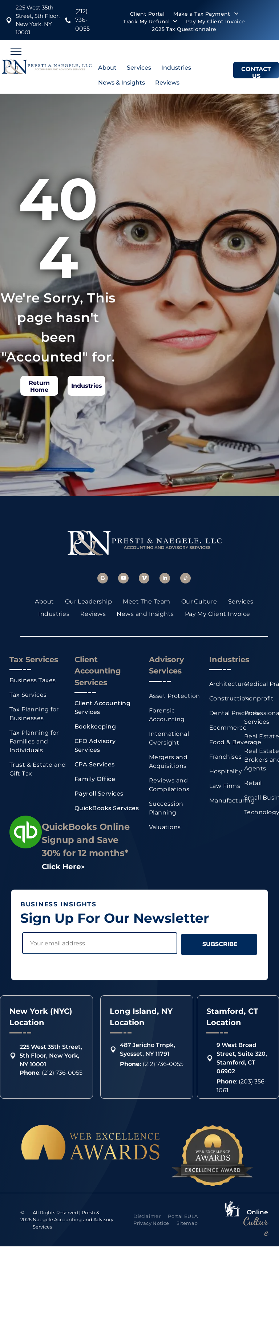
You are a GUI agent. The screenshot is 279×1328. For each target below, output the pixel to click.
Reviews (167, 82)
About (107, 67)
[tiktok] (185, 579)
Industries (176, 67)
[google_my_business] (102, 579)
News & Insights (121, 82)
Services (139, 67)
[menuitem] (147, 14)
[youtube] (123, 579)
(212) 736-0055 (82, 20)
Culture (255, 1226)
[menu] (16, 51)
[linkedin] (164, 579)
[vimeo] (144, 579)
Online (257, 1212)
